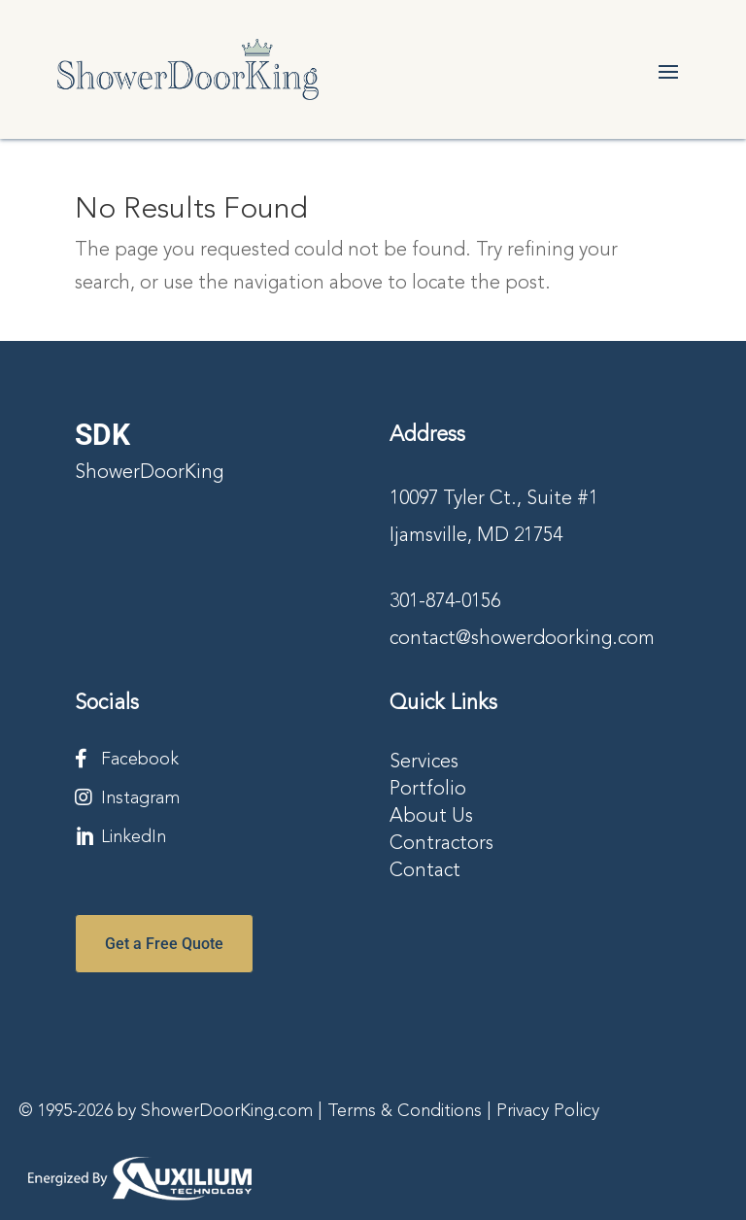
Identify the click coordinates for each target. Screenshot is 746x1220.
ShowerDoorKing (149, 473)
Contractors (441, 844)
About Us (431, 817)
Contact (425, 871)
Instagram (140, 798)
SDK (102, 435)
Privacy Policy (547, 1111)
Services (424, 762)
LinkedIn (133, 837)
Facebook (140, 759)
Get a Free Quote (164, 943)
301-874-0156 (445, 602)
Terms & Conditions (404, 1111)
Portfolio (428, 789)
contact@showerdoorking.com (522, 639)
